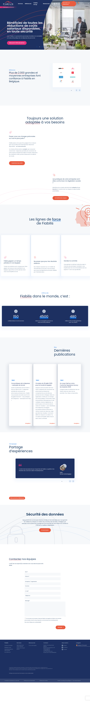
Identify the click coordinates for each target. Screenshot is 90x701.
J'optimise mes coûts (17, 163)
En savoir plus (45, 530)
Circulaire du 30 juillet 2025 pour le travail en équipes (44, 384)
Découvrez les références (17, 498)
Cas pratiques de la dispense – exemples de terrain (20, 384)
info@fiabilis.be (46, 650)
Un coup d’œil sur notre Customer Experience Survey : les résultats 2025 (69, 385)
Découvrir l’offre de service (16, 43)
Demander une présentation (66, 3)
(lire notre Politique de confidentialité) (33, 622)
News (13, 380)
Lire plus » (28, 423)
